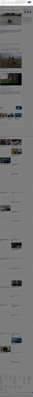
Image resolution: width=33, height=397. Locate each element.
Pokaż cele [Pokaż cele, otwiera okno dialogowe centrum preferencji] (29, 3)
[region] (16, 3)
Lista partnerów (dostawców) (17, 3)
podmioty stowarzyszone (9, 1)
